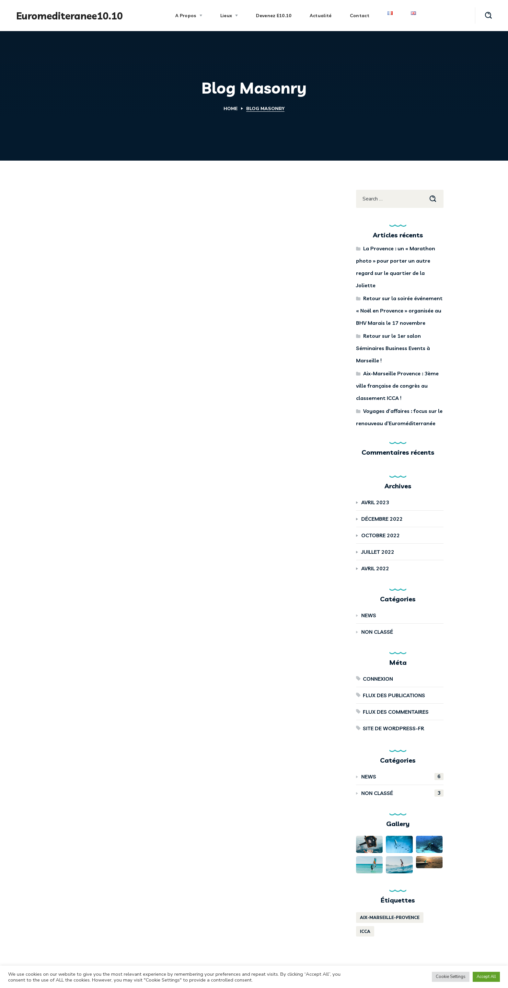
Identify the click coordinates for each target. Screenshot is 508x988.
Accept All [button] (486, 977)
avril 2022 (375, 568)
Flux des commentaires (396, 712)
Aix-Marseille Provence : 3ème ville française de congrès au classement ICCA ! (397, 385)
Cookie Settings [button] (451, 977)
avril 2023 (375, 502)
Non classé (377, 632)
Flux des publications (394, 695)
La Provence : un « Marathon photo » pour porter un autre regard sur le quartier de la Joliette (395, 267)
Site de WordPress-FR (393, 728)
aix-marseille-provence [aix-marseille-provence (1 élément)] (390, 918)
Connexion (378, 679)
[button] (488, 15)
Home (231, 109)
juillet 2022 (377, 552)
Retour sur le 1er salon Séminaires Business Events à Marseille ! (393, 348)
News (368, 615)
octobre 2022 (380, 535)
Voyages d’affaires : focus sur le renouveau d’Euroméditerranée (399, 417)
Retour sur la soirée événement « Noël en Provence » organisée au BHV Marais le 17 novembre (399, 310)
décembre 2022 (382, 519)
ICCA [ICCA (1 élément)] (365, 932)
